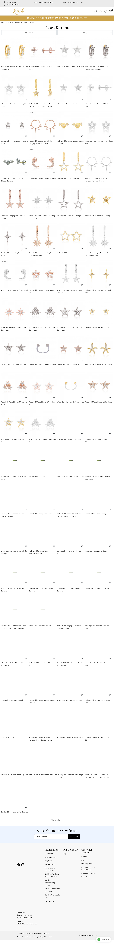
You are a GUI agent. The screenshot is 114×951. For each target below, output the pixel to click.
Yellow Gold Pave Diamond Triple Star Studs (43, 776)
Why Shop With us (51, 857)
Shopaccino (92, 935)
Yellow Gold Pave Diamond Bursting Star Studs (98, 478)
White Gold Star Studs (9, 737)
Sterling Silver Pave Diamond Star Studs (13, 366)
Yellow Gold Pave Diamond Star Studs (12, 440)
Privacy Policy (37, 937)
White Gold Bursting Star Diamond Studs (97, 664)
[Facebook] (18, 865)
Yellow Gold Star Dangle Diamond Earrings (41, 589)
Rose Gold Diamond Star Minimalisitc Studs (42, 291)
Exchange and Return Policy (50, 869)
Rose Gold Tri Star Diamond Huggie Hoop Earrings (70, 664)
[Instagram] (23, 865)
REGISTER (82, 18)
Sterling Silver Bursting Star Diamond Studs (14, 142)
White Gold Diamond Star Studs (68, 104)
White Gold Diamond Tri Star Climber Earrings (14, 552)
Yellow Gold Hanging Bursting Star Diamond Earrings (69, 627)
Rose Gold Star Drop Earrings (96, 514)
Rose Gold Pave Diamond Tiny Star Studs (42, 403)
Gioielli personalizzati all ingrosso (52, 890)
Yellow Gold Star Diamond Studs (97, 327)
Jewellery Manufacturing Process (50, 882)
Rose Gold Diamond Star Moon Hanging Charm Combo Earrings (41, 738)
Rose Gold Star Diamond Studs (12, 700)
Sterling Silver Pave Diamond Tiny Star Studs (69, 328)
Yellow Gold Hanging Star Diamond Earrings (98, 701)
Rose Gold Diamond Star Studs (68, 365)
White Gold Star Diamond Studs (96, 551)
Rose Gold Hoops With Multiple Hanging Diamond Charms (40, 142)
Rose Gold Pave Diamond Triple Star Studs (14, 403)
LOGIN (72, 18)
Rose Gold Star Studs (37, 476)
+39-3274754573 (12, 5)
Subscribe (74, 836)
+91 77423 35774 (24, 918)
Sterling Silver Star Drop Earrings (69, 216)
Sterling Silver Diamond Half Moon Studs (13, 478)
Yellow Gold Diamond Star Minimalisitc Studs (38, 552)
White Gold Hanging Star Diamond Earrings (69, 291)
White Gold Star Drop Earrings (40, 626)
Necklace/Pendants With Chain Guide (52, 875)
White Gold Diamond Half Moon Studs (15, 290)
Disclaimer (48, 937)
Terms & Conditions (24, 937)
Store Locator (49, 901)
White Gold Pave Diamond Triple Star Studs (42, 440)
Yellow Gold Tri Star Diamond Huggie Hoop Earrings (14, 67)
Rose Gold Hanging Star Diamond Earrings (13, 217)
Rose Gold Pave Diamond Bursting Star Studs (13, 328)
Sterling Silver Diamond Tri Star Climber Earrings (12, 179)
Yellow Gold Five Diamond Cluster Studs (97, 738)
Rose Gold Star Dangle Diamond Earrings (68, 589)
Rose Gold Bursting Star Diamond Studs (41, 515)
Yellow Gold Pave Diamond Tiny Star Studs (14, 776)
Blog (64, 854)
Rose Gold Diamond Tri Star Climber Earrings (42, 701)
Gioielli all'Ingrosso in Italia (52, 896)
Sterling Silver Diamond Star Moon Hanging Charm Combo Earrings (13, 627)
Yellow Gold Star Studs (65, 253)
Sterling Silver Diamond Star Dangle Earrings (70, 776)
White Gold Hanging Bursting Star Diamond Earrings (97, 254)
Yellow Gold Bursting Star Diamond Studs (98, 291)
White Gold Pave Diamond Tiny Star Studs (14, 105)
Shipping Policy (86, 864)
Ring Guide (49, 861)
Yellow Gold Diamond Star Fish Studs (98, 365)
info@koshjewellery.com (74, 2)
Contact (84, 857)
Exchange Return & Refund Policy (88, 868)
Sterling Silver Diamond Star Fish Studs (97, 627)
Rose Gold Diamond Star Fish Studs (70, 737)
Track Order (85, 877)
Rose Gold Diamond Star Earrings (97, 588)
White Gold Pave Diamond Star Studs (71, 66)
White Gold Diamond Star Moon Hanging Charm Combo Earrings (97, 776)
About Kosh (49, 854)
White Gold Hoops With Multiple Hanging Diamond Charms (96, 179)
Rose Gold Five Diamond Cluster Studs (41, 67)
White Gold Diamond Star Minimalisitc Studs (99, 142)
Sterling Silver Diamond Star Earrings (14, 812)
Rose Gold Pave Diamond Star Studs (98, 402)
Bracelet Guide (50, 864)
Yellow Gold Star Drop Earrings (68, 178)
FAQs (83, 860)
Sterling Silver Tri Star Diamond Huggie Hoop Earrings (96, 67)
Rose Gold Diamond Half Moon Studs (42, 178)
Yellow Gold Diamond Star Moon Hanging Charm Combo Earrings (41, 105)
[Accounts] (105, 11)
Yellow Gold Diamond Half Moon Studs (96, 440)
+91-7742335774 (12, 2)
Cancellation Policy (88, 873)
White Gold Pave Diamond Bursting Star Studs (42, 217)
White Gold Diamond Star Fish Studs (70, 476)
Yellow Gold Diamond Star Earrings (98, 216)
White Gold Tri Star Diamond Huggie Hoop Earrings (14, 664)
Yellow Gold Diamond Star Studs (69, 439)
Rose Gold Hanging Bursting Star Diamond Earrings (41, 254)
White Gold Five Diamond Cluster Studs (97, 105)
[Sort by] (85, 32)
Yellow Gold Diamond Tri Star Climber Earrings (70, 142)
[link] (95, 11)
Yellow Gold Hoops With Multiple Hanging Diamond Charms (69, 515)
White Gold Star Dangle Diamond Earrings (13, 589)
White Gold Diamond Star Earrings (69, 700)
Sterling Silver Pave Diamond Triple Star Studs (42, 328)
